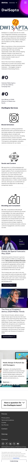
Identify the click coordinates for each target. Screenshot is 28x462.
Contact (4, 429)
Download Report (9, 285)
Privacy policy (5, 417)
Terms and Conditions (7, 420)
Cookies (3, 422)
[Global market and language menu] (13, 2)
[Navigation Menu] (25, 3)
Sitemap (4, 434)
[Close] (26, 452)
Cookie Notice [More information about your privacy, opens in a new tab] (16, 459)
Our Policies (4, 425)
